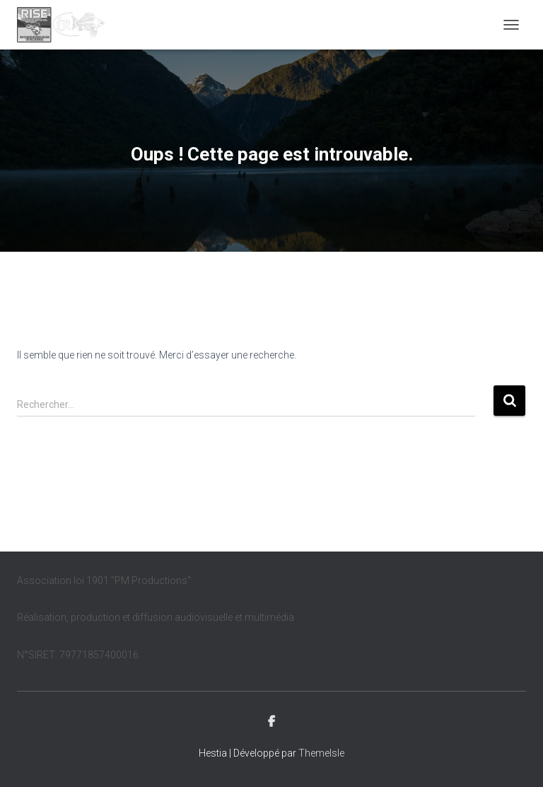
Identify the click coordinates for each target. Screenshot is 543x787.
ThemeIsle (321, 753)
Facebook (271, 722)
